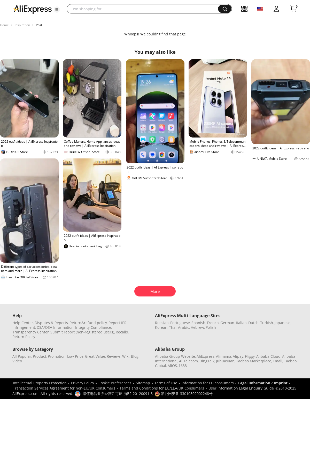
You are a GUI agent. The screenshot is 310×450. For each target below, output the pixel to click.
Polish (211, 327)
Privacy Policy (82, 382)
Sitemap (143, 382)
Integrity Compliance (93, 327)
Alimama (223, 356)
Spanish (198, 322)
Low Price (75, 356)
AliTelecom (188, 361)
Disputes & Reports (51, 322)
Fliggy (250, 356)
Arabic (183, 327)
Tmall (277, 361)
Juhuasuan (225, 361)
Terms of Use (165, 382)
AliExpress (205, 356)
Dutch (253, 322)
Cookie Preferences (114, 382)
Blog (134, 356)
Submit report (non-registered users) (82, 332)
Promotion (57, 356)
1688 (183, 365)
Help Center (22, 322)
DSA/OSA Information (55, 327)
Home (4, 25)
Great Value (95, 356)
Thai (172, 327)
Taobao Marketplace (253, 361)
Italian (241, 322)
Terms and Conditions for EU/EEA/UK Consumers (162, 388)
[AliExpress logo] (32, 9)
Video (17, 361)
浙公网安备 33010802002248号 (184, 393)
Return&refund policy (88, 322)
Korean (161, 327)
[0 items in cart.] (293, 9)
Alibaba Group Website (175, 356)
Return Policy (23, 336)
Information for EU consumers (208, 382)
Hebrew (197, 327)
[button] (57, 9)
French (213, 322)
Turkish (266, 322)
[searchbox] (144, 8)
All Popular (21, 356)
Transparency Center (30, 332)
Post (39, 25)
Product (39, 356)
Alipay (238, 356)
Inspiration (22, 25)
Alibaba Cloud (268, 356)
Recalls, (122, 332)
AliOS (172, 365)
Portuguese (180, 322)
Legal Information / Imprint (263, 382)
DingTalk (206, 361)
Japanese (282, 322)
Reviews (114, 356)
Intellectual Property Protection (40, 382)
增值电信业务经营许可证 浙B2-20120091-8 (118, 393)
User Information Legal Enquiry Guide (241, 388)
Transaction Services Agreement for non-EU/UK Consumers (64, 388)
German (227, 322)
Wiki (125, 356)
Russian (162, 322)
